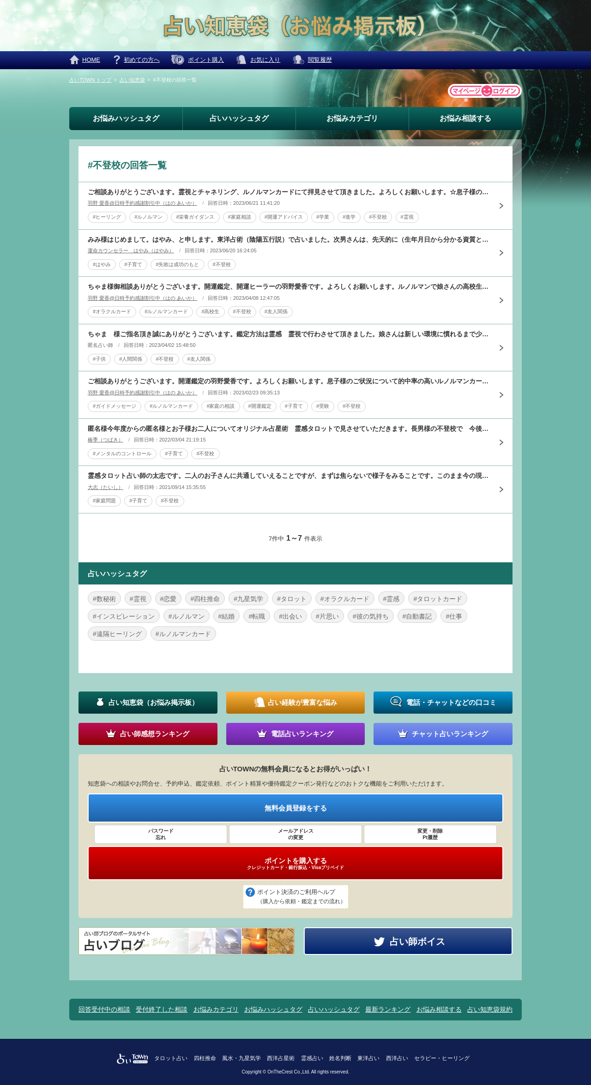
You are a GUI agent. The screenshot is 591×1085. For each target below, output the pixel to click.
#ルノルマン (148, 217)
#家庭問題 (104, 500)
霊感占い (312, 1058)
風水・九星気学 (241, 1058)
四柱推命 (205, 1058)
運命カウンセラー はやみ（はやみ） (131, 250)
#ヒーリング (107, 217)
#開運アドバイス (284, 217)
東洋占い (368, 1058)
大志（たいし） (105, 487)
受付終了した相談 (161, 1009)
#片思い (327, 616)
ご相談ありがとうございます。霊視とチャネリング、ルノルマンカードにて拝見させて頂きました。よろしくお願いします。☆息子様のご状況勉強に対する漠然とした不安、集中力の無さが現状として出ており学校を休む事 (288, 192)
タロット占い (170, 1058)
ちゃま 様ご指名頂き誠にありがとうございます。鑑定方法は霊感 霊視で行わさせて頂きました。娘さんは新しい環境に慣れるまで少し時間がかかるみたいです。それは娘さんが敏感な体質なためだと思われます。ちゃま (288, 334)
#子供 (99, 359)
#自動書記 (417, 616)
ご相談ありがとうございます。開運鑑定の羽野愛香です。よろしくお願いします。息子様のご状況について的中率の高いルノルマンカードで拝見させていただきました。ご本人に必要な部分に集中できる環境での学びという (288, 381)
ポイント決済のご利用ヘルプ (301, 897)
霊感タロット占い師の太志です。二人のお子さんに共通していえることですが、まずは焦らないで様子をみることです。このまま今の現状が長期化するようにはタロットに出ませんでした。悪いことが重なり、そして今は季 (288, 475)
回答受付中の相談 (104, 1009)
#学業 (322, 217)
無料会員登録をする (296, 808)
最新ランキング (387, 1009)
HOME (91, 59)
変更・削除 (430, 834)
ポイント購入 (206, 59)
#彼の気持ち (371, 616)
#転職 (256, 616)
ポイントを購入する (295, 863)
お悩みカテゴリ (352, 118)
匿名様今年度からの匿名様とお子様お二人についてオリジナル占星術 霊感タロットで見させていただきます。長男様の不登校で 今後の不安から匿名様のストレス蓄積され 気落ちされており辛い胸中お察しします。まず (288, 428)
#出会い (290, 616)
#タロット (292, 598)
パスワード (160, 834)
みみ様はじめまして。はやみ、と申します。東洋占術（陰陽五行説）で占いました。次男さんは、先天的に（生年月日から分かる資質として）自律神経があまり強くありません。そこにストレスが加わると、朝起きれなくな (288, 239)
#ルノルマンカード (166, 311)
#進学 (349, 217)
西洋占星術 (281, 1058)
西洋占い (397, 1058)
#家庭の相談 (220, 406)
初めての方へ (142, 59)
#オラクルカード (112, 311)
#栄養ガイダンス (195, 217)
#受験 (322, 406)
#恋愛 (168, 598)
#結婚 (226, 616)
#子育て (133, 264)
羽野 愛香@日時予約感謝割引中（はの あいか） (142, 203)
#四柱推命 (205, 598)
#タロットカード (437, 598)
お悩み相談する (465, 118)
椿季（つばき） (105, 439)
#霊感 (391, 598)
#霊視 (407, 217)
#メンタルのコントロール (122, 453)
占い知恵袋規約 (490, 1009)
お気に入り (265, 59)
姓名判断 (340, 1058)
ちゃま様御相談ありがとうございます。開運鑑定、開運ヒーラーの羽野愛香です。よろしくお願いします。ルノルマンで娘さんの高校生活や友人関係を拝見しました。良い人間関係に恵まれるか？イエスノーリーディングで (288, 286)
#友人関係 (276, 311)
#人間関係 (130, 359)
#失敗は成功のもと (177, 264)
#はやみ (102, 264)
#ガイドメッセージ (114, 406)
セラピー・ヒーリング (442, 1058)
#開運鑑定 (259, 406)
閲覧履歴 (320, 59)
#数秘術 (104, 598)
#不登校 (378, 217)
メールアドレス (295, 834)
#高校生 (210, 311)
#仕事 (454, 616)
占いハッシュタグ (239, 118)
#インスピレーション (124, 616)
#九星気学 (248, 598)
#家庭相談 (239, 217)
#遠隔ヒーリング (117, 634)
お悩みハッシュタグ (126, 118)
